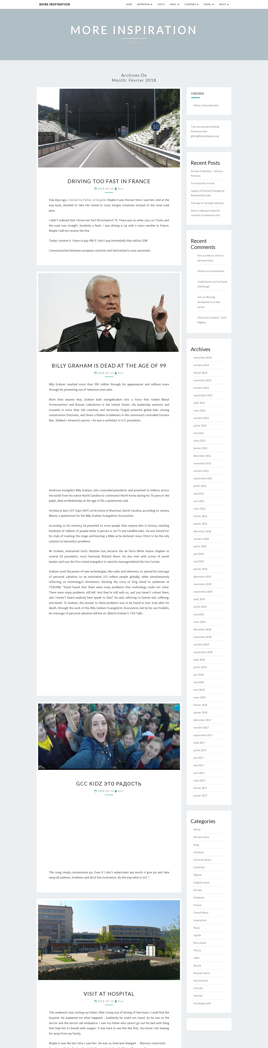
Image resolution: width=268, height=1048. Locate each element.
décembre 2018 (202, 629)
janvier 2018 (200, 712)
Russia (197, 965)
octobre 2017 (201, 727)
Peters (201, 271)
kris (121, 188)
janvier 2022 (200, 448)
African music (201, 837)
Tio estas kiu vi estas (203, 183)
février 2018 (200, 705)
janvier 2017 (200, 795)
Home (129, 4)
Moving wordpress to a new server (209, 302)
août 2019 (199, 599)
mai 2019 (198, 614)
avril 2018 (199, 689)
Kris (200, 255)
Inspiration (143, 4)
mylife (197, 935)
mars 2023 (199, 410)
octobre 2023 (201, 387)
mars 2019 (199, 622)
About (222, 4)
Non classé (199, 942)
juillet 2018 (199, 667)
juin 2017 (198, 757)
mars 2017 (199, 780)
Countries (190, 4)
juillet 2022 (199, 425)
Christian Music (202, 859)
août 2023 (199, 402)
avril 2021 (199, 501)
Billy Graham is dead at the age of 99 (109, 365)
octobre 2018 (201, 644)
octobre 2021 (201, 470)
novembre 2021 (202, 463)
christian (198, 852)
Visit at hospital (109, 994)
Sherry (201, 317)
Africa (196, 829)
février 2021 (200, 516)
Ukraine (198, 995)
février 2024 (200, 372)
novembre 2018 (202, 637)
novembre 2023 (202, 380)
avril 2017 (199, 773)
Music (173, 4)
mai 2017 (198, 765)
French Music (201, 912)
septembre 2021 (202, 478)
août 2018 (199, 659)
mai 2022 (198, 433)
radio (196, 957)
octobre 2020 (201, 538)
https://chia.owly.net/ (206, 105)
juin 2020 (198, 554)
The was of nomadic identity (207, 203)
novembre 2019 (202, 584)
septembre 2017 (202, 735)
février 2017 (200, 788)
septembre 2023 (202, 395)
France (197, 905)
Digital (207, 4)
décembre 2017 (202, 720)
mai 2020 (198, 561)
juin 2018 (198, 674)
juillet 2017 (199, 750)
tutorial (198, 988)
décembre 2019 (202, 576)
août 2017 (199, 742)
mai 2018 (198, 682)
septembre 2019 (202, 591)
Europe (197, 890)
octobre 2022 (201, 418)
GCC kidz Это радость (109, 783)
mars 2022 (199, 440)
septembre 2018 (202, 652)
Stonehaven (217, 271)
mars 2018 (199, 697)
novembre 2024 (202, 357)
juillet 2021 (199, 486)
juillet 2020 (199, 546)
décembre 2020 (202, 531)
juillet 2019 (199, 606)
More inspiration (54, 4)
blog (196, 844)
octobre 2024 (201, 365)
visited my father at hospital (88, 200)
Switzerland (200, 980)
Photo (161, 4)
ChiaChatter (205, 281)
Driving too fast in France (109, 181)
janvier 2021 (200, 523)
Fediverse (198, 897)
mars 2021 (199, 508)
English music (201, 882)
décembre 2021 (202, 455)
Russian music (201, 973)
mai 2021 (198, 493)
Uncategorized (202, 1003)
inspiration (199, 920)
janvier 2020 (200, 569)
